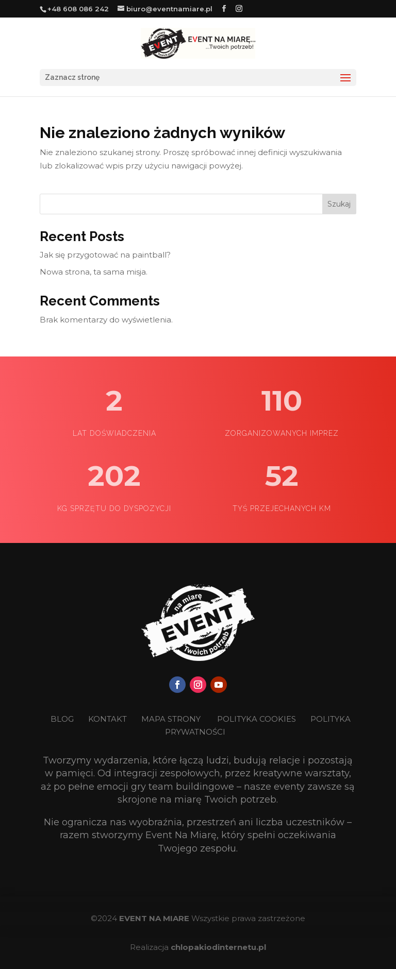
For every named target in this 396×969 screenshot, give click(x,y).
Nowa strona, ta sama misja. (93, 272)
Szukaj (339, 204)
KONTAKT (108, 719)
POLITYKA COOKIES (256, 719)
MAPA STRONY (171, 719)
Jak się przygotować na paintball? (105, 255)
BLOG (63, 719)
